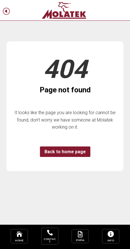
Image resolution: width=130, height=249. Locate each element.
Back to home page (65, 151)
